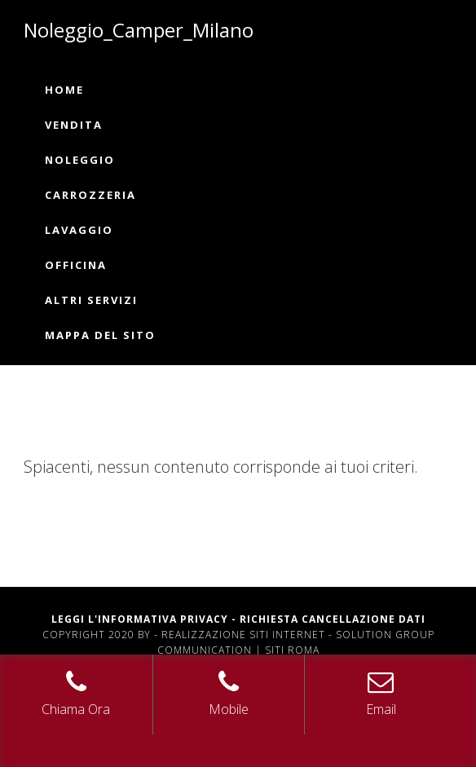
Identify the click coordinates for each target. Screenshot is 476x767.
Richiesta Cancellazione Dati (332, 619)
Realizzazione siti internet (243, 634)
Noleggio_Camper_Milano (138, 29)
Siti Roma (292, 650)
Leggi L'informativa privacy (139, 619)
